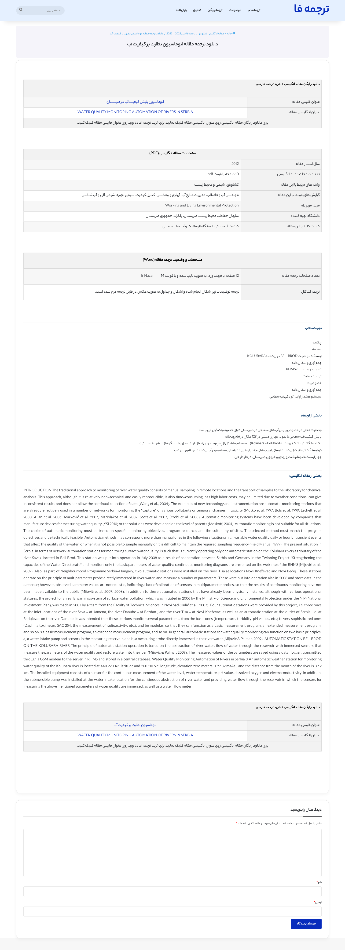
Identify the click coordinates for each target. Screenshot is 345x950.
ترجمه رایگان (215, 10)
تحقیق (197, 10)
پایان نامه (181, 10)
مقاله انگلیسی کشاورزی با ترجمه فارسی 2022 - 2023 (195, 34)
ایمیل (318, 902)
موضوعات (235, 10)
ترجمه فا (255, 10)
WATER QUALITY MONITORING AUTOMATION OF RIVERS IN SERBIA (135, 112)
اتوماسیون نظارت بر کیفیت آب (135, 725)
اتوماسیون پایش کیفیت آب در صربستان (135, 102)
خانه (231, 34)
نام (319, 882)
